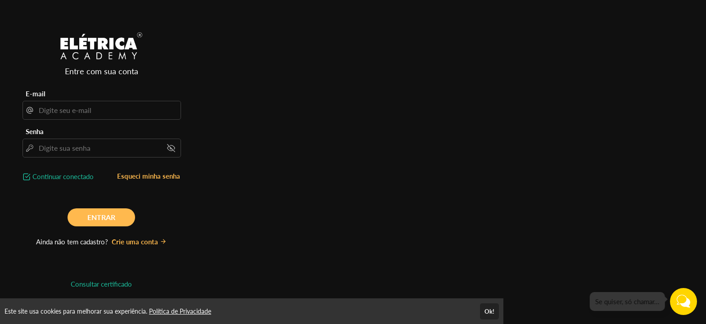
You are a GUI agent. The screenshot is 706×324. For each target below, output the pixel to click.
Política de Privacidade (180, 311)
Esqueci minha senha (148, 176)
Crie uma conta (139, 242)
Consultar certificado (101, 284)
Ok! (489, 311)
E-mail (35, 94)
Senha (35, 131)
